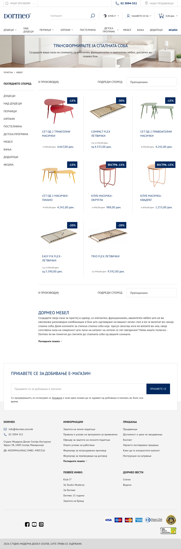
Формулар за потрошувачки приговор (84, 450)
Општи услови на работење (78, 445)
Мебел (127, 30)
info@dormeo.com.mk (21, 429)
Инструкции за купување (137, 455)
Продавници (130, 429)
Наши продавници (162, 3)
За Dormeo (69, 490)
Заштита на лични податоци (79, 429)
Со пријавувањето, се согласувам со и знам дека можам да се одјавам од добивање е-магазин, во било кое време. (77, 399)
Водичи (127, 484)
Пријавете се (158, 388)
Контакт (127, 439)
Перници (10, 111)
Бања (140, 30)
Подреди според (110, 82)
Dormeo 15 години (73, 495)
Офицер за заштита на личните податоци (86, 439)
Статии (127, 479)
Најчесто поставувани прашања (141, 445)
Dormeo (9, 422)
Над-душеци (28, 30)
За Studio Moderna (73, 484)
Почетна (8, 72)
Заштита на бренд (73, 501)
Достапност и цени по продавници (142, 434)
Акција (173, 30)
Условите (57, 397)
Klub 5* (67, 479)
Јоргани (9, 119)
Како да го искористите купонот (141, 450)
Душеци (9, 96)
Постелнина (88, 30)
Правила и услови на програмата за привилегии (90, 434)
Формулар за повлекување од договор (85, 455)
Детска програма (16, 134)
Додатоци (156, 30)
